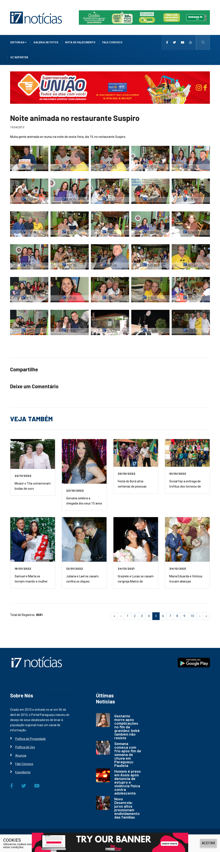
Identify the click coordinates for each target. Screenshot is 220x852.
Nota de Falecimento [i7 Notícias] (80, 42)
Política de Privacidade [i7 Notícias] (30, 739)
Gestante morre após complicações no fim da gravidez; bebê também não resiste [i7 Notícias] (127, 727)
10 (192, 616)
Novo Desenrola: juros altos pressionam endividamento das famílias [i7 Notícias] (127, 807)
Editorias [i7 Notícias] (18, 42)
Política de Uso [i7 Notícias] (25, 747)
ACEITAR (208, 843)
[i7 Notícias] (36, 17)
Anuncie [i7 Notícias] (20, 755)
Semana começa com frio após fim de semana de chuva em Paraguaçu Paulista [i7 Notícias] (127, 754)
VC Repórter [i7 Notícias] (19, 57)
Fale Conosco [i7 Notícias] (112, 42)
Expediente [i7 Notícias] (23, 772)
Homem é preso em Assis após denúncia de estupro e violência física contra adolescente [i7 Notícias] (127, 782)
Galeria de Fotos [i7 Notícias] (46, 42)
